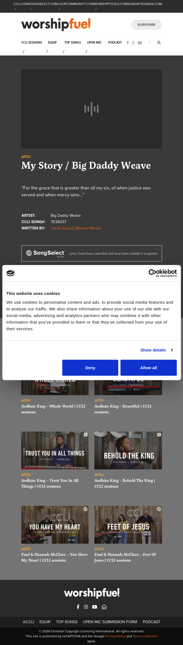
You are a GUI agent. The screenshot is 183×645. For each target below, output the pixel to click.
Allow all (148, 367)
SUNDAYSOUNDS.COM (145, 4)
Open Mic (94, 42)
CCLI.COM (21, 4)
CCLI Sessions (31, 42)
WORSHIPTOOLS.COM (111, 4)
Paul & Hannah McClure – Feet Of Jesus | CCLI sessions (125, 557)
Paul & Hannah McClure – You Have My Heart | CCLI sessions (54, 557)
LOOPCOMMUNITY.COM (76, 4)
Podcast (115, 42)
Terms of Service (145, 636)
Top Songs (72, 42)
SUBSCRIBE (146, 25)
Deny (90, 367)
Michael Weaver (89, 228)
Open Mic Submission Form (110, 622)
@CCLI (28, 622)
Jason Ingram (62, 228)
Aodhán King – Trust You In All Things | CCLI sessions (49, 483)
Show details (153, 350)
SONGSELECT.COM (43, 4)
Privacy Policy (115, 636)
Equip (52, 42)
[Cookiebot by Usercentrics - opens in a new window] (152, 273)
